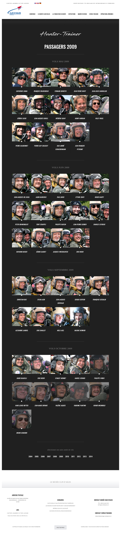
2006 (43, 456)
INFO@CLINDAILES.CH (103, 504)
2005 (37, 456)
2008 (55, 456)
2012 (79, 456)
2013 (85, 456)
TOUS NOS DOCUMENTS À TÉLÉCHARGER (98, 526)
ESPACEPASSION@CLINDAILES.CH (103, 516)
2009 (61, 456)
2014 (90, 456)
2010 (67, 456)
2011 (73, 456)
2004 (30, 456)
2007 (49, 456)
